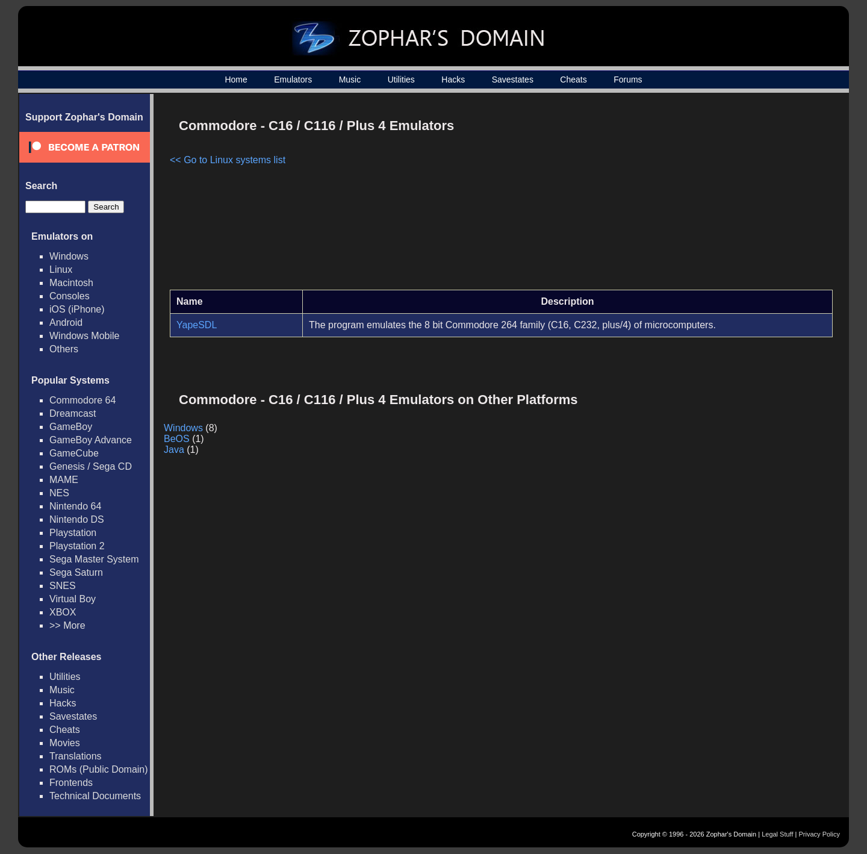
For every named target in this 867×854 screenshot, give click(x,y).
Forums (628, 79)
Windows (69, 256)
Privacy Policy (819, 834)
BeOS (177, 439)
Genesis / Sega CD (90, 466)
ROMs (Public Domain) (98, 769)
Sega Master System (94, 559)
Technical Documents (95, 796)
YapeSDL (196, 325)
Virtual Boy (72, 599)
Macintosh (71, 283)
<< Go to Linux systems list (227, 160)
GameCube (74, 453)
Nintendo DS (76, 519)
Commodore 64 (82, 400)
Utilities (401, 79)
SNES (62, 586)
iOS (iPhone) (77, 309)
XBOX (62, 612)
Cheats (573, 79)
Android (65, 322)
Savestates (512, 79)
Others (63, 349)
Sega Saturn (76, 572)
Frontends (71, 783)
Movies (64, 743)
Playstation (72, 533)
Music (350, 79)
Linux (60, 269)
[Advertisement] (730, 196)
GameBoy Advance (90, 440)
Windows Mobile (84, 336)
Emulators (293, 79)
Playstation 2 (77, 546)
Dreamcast (72, 413)
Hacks (453, 79)
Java (174, 449)
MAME (63, 480)
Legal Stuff (777, 834)
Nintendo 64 (75, 506)
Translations (75, 756)
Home (236, 79)
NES (59, 493)
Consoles (69, 296)
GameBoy (70, 427)
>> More (67, 625)
